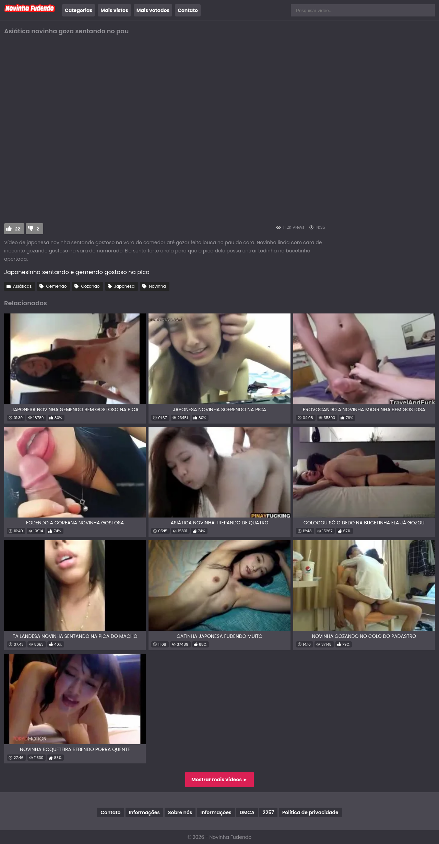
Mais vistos (114, 10)
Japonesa (124, 286)
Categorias (78, 10)
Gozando (90, 286)
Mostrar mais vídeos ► (219, 779)
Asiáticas (22, 286)
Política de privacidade (310, 812)
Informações (144, 812)
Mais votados (153, 10)
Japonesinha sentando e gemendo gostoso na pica (77, 272)
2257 (268, 812)
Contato (188, 10)
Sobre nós (180, 812)
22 (17, 228)
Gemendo (56, 286)
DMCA (247, 812)
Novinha (157, 286)
